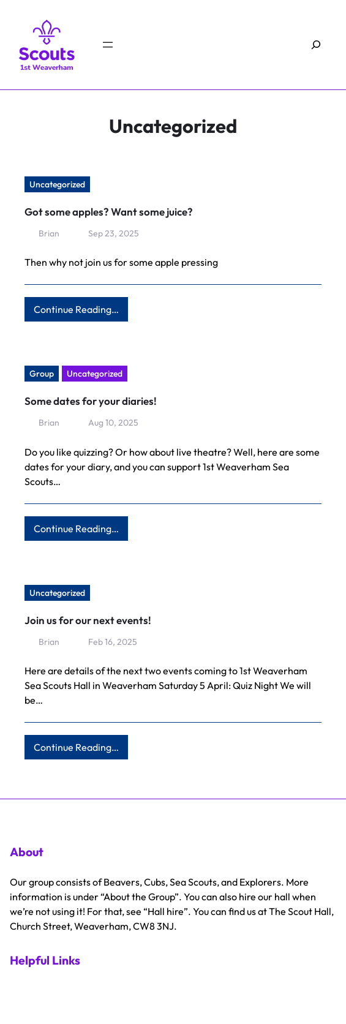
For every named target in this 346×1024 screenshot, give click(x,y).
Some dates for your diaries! (90, 400)
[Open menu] (107, 44)
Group (41, 373)
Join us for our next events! (87, 620)
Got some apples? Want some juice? (108, 211)
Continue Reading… (81, 312)
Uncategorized (57, 184)
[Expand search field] (316, 45)
